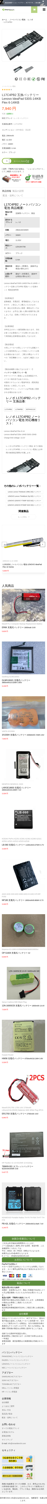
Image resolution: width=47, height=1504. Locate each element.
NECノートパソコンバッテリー (14, 1368)
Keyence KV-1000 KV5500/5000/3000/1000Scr (20, 949)
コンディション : (8, 130)
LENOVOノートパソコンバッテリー (16, 1364)
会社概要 (5, 1402)
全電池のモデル (8, 1432)
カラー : (5, 152)
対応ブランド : (7, 118)
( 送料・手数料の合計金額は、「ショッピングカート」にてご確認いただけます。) (23, 170)
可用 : (4, 114)
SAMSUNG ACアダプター (12, 1377)
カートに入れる (21, 161)
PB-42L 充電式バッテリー (13, 1224)
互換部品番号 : (7, 124)
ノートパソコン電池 (17, 20)
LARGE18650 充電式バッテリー (16, 788)
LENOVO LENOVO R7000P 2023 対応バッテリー (24, 505)
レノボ (30, 20)
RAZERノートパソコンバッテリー (15, 1360)
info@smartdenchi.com (16, 1443)
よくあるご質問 (8, 1406)
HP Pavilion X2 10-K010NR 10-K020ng (17, 1163)
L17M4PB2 (19, 409)
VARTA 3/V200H (8, 731)
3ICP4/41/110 (30, 409)
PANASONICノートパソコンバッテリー (17, 1356)
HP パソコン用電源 (9, 1392)
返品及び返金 (7, 1414)
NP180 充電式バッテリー (13, 900)
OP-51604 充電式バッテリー (15, 953)
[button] (34, 10)
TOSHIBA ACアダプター (11, 1384)
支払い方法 (6, 1410)
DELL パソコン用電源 (10, 1388)
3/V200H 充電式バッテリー (14, 735)
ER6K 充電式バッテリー (13, 627)
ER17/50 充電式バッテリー (14, 1114)
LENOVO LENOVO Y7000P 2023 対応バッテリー (24, 501)
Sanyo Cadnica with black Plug (14, 1002)
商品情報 (6, 191)
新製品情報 (6, 1436)
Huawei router (8, 1055)
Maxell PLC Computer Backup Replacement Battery (22, 624)
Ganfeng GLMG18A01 (10, 677)
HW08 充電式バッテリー (13, 1058)
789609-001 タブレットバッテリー (17, 1166)
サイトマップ (7, 1440)
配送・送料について (13, 195)
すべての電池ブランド (10, 1428)
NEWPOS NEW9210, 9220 (12, 784)
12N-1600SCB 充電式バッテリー (16, 1006)
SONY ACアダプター (10, 1380)
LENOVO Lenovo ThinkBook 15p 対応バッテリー (24, 496)
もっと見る (23, 517)
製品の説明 (18, 191)
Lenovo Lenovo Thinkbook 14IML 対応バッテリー (24, 492)
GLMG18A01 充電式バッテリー (16, 680)
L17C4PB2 (8, 409)
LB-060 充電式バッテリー (13, 845)
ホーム (4, 20)
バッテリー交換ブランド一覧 (15, 373)
